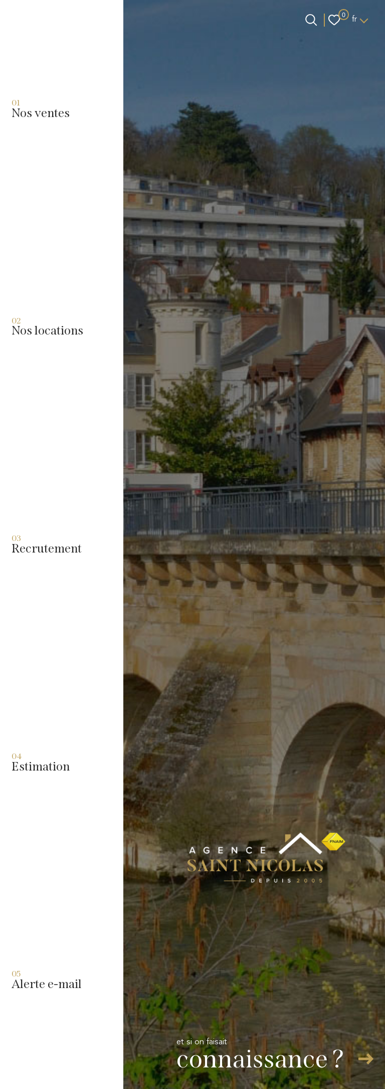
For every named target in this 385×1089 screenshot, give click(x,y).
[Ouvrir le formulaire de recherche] (311, 20)
